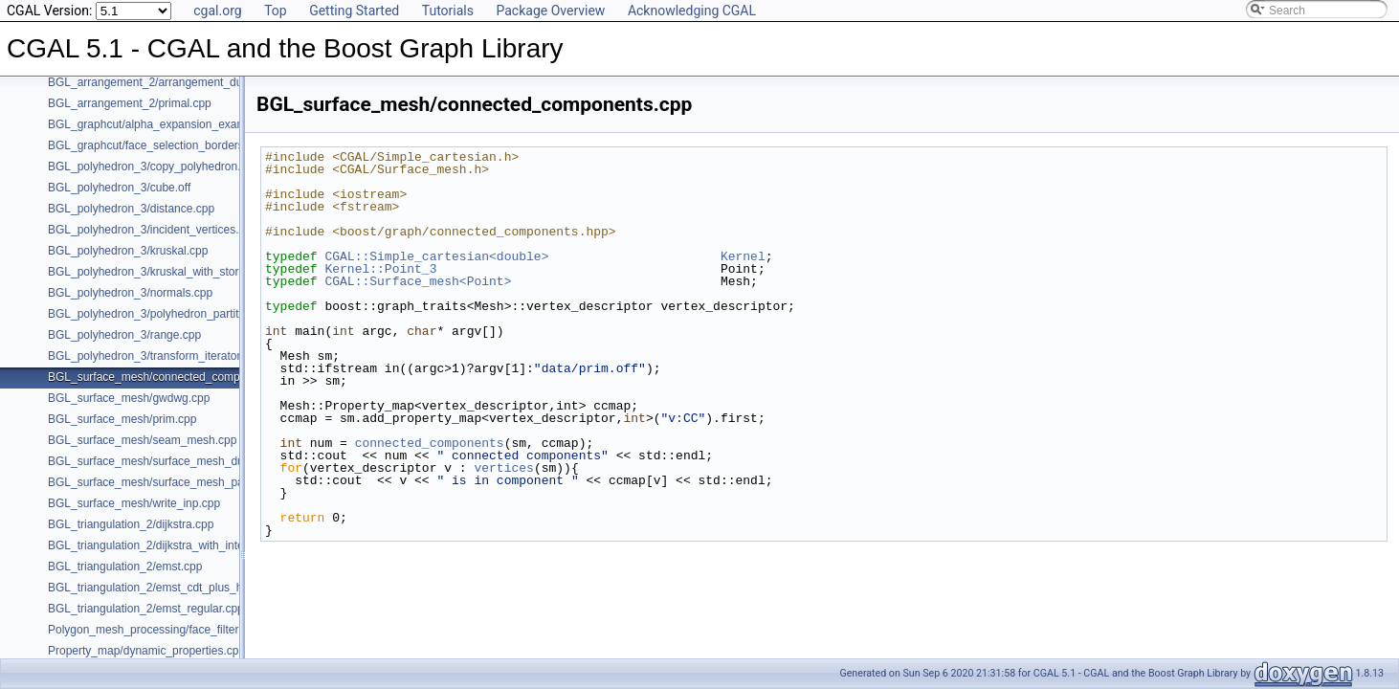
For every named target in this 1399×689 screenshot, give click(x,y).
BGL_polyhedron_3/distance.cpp (131, 208)
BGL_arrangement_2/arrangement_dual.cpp (161, 82)
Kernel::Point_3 (380, 269)
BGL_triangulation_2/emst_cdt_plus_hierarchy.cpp (176, 587)
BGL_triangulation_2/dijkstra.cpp (130, 524)
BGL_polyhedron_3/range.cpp (124, 335)
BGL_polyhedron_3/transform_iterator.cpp (154, 356)
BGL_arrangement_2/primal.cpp (129, 103)
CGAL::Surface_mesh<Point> (417, 281)
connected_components (429, 443)
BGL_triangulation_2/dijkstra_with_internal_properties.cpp (195, 545)
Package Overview (550, 10)
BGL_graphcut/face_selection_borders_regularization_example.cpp (219, 145)
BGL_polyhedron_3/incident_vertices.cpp (152, 229)
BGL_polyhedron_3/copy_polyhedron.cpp (153, 166)
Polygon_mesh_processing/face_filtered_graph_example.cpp (203, 629)
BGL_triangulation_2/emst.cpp (125, 566)
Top (275, 10)
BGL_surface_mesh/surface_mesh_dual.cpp (161, 461)
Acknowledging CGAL (692, 10)
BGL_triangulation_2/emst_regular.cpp (146, 608)
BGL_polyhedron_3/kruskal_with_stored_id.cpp (168, 271)
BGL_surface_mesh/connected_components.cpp (172, 377)
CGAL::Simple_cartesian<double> (436, 256)
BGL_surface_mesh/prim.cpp (122, 419)
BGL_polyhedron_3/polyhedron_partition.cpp (162, 314)
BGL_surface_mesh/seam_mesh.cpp (142, 440)
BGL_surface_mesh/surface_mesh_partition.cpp (171, 482)
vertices (503, 468)
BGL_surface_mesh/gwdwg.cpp (129, 398)
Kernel (743, 256)
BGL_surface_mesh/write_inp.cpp (134, 503)
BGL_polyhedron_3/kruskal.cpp (128, 250)
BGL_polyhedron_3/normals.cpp (130, 293)
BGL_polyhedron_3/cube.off (119, 187)
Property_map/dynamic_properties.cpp (146, 650)
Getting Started (354, 10)
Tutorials (448, 10)
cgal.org (217, 10)
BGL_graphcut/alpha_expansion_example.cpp (165, 124)
